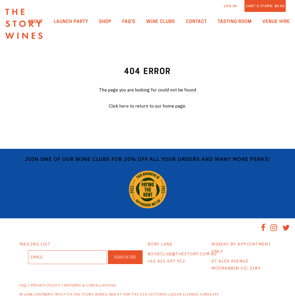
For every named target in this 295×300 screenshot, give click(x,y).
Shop (105, 22)
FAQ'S (128, 22)
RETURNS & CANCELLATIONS (90, 285)
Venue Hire (276, 22)
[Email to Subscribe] (67, 257)
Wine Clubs (160, 22)
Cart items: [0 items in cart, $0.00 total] (265, 6)
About (35, 22)
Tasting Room (235, 22)
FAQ (23, 285)
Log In (230, 6)
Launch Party (71, 22)
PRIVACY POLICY (46, 285)
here (124, 106)
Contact (196, 22)
